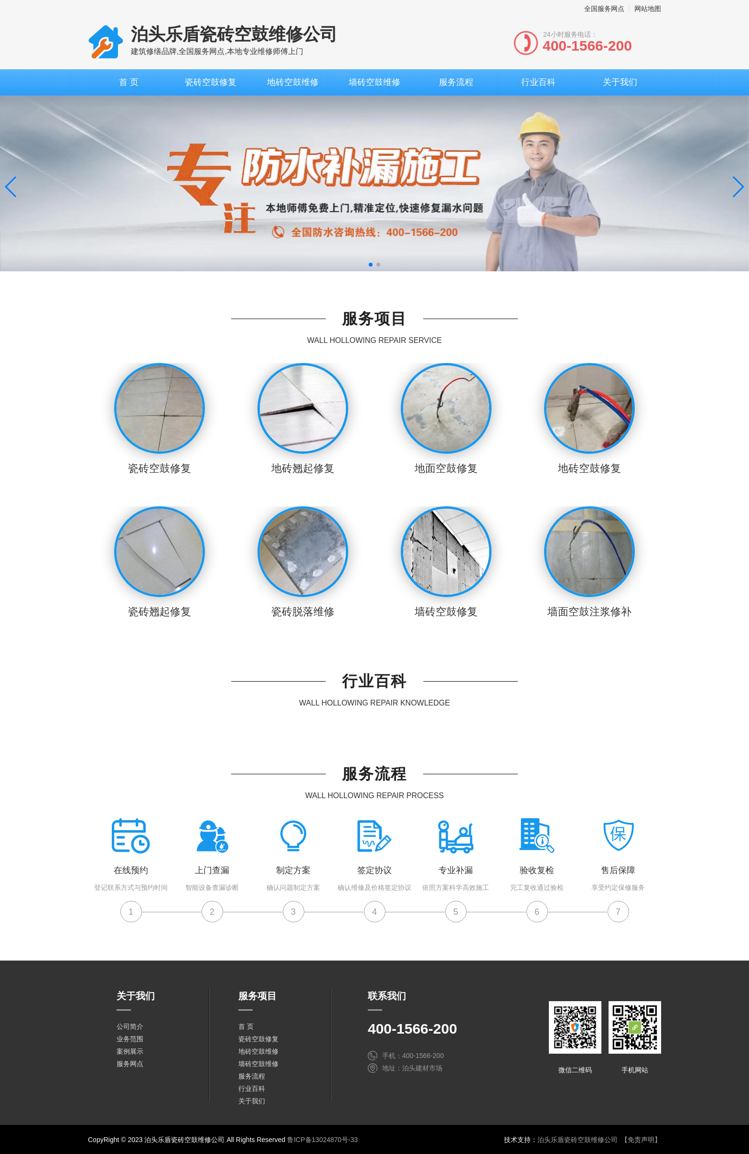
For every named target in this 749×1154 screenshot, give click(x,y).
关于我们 (620, 82)
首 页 (129, 82)
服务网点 (130, 1064)
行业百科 (538, 82)
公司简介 (130, 1026)
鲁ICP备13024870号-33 (322, 1139)
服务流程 (456, 82)
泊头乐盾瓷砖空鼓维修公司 (577, 1139)
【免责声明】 (641, 1139)
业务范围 (130, 1039)
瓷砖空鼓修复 (210, 82)
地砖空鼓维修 (293, 82)
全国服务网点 (604, 8)
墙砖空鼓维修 (374, 82)
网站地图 (647, 8)
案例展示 (130, 1051)
